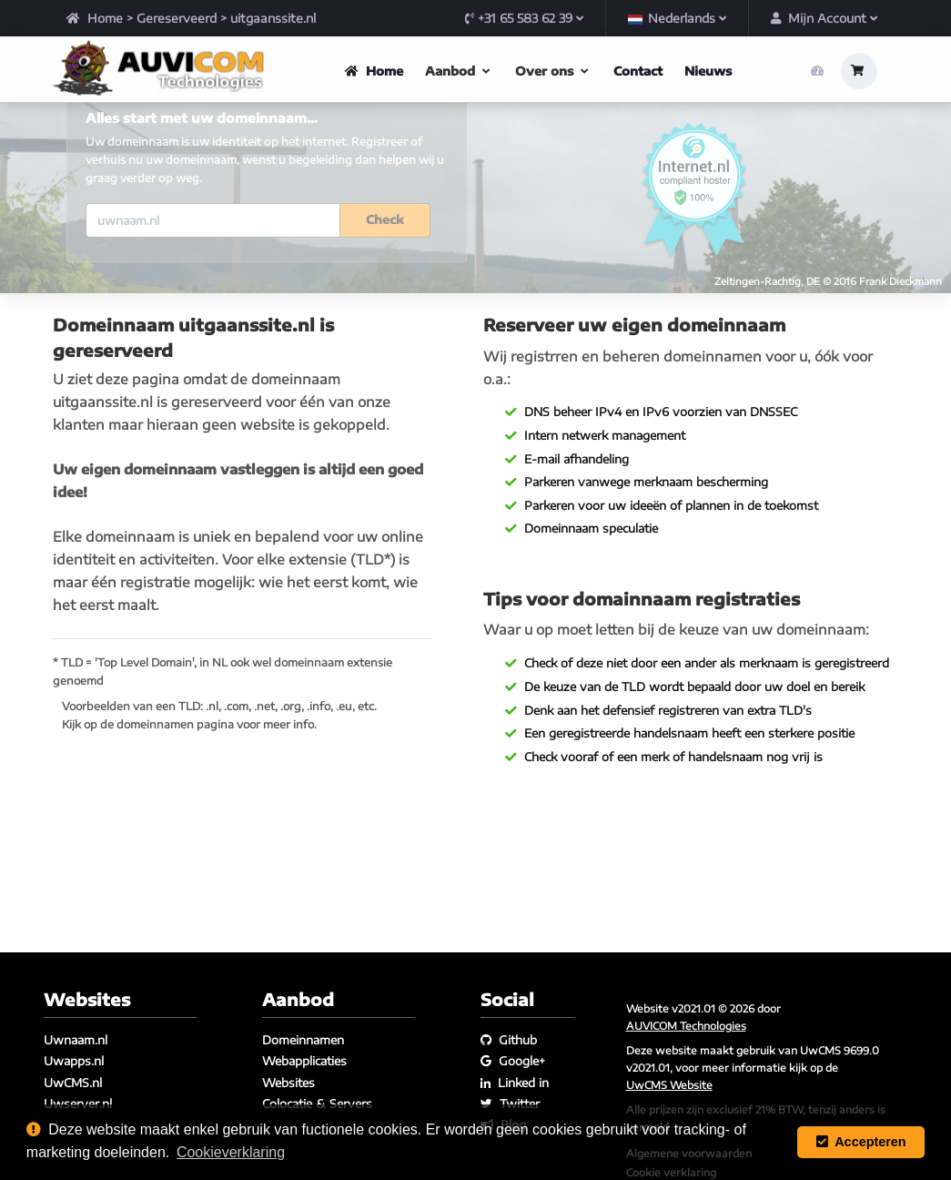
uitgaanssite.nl (273, 18)
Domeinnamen (303, 1039)
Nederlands (677, 18)
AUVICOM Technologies (686, 1025)
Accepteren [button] (861, 1141)
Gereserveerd (177, 18)
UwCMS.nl (73, 1082)
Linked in (515, 1082)
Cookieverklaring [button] (231, 1152)
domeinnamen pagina (175, 766)
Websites (288, 1082)
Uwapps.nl (74, 1060)
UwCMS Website (669, 1084)
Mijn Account (824, 18)
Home (94, 18)
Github (509, 1039)
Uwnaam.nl (75, 1039)
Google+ (513, 1060)
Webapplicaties (304, 1060)
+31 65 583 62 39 (524, 18)
